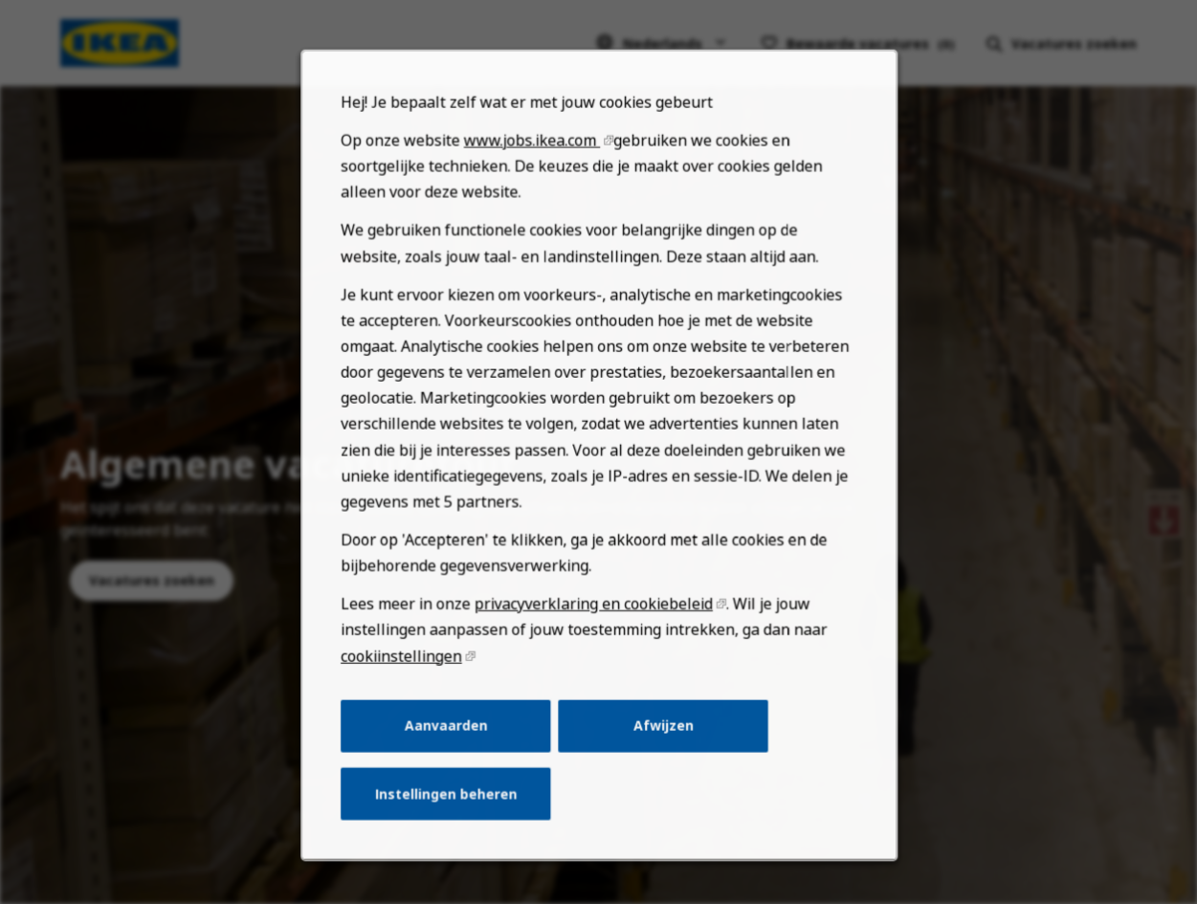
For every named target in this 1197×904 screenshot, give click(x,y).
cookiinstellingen (416, 701)
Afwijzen (657, 766)
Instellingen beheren (456, 828)
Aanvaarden (456, 766)
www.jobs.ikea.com (537, 223)
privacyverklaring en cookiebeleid (593, 652)
